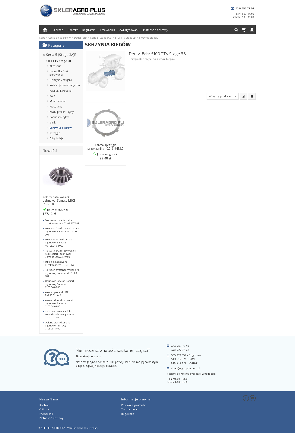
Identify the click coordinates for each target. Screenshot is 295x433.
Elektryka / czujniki (60, 80)
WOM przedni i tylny (61, 112)
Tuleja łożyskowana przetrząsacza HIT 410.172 (60, 263)
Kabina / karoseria (60, 90)
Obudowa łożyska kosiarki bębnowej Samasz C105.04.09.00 (60, 284)
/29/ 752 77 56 (245, 8)
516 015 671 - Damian (184, 362)
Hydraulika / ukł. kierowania (59, 72)
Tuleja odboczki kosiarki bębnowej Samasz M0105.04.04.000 (58, 242)
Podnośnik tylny (59, 117)
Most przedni (57, 101)
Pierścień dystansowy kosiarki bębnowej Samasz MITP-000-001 (62, 273)
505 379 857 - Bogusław (186, 355)
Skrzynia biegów (60, 128)
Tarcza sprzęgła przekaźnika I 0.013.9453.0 (105, 146)
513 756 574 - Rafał (183, 359)
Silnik (52, 122)
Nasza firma (48, 399)
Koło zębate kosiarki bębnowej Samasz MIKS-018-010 (60, 200)
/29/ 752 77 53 (180, 349)
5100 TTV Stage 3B (58, 61)
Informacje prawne (136, 399)
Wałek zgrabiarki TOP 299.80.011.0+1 (57, 293)
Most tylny (55, 106)
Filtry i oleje (56, 138)
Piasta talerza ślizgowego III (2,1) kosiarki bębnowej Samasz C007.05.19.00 (60, 253)
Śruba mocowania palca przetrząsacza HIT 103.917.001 (62, 222)
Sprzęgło (54, 133)
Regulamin (88, 30)
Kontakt (73, 30)
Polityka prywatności (133, 404)
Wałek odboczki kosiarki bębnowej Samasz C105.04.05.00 (59, 303)
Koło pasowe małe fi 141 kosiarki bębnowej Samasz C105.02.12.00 (60, 314)
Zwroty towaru (128, 30)
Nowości (50, 150)
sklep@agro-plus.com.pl (185, 368)
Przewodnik (107, 30)
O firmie (58, 30)
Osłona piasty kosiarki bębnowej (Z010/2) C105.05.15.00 (57, 325)
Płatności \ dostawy (155, 30)
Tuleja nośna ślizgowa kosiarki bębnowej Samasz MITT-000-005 (62, 231)
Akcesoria (55, 66)
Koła (52, 96)
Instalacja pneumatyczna (64, 85)
